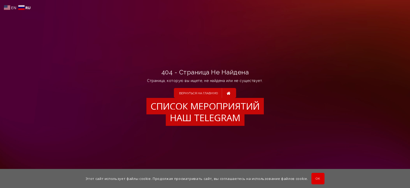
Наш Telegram (205, 117)
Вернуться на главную (205, 93)
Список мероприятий (205, 106)
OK (318, 178)
